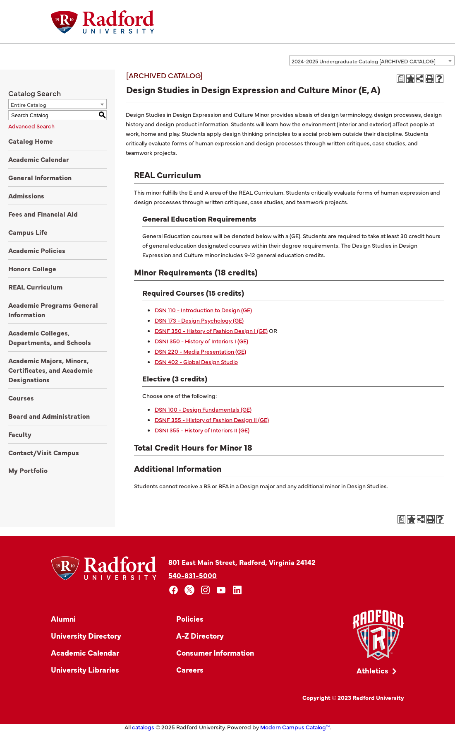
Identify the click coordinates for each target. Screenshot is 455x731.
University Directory (86, 635)
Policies (190, 618)
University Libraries (85, 669)
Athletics (372, 670)
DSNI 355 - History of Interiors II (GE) (202, 430)
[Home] (102, 22)
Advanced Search (31, 126)
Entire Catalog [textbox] (28, 104)
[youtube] (221, 590)
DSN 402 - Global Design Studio (196, 361)
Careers (190, 669)
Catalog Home (30, 140)
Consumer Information (215, 652)
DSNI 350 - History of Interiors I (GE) (201, 341)
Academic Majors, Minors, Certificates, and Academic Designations (50, 370)
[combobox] (372, 60)
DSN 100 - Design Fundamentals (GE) (203, 409)
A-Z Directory (200, 635)
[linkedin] (237, 590)
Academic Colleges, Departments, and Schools (49, 337)
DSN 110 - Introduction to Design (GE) (203, 310)
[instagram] (205, 590)
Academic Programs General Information (53, 309)
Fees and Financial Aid (43, 213)
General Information (40, 177)
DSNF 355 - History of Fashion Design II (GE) (212, 419)
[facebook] (173, 590)
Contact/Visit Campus (43, 452)
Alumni (63, 618)
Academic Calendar (38, 159)
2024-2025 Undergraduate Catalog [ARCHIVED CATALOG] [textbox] (364, 61)
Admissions (26, 195)
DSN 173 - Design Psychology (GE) (199, 320)
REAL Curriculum (35, 286)
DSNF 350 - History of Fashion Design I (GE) (211, 330)
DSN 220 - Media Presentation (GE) (200, 351)
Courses (21, 397)
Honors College (32, 268)
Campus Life (28, 231)
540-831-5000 (192, 575)
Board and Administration (49, 415)
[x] (189, 590)
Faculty (19, 434)
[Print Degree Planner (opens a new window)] (401, 79)
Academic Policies (36, 250)
